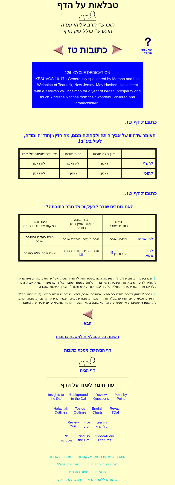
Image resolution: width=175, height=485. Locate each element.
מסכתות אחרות (60, 457)
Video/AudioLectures (104, 438)
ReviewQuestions (101, 396)
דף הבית (87, 368)
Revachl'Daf (115, 410)
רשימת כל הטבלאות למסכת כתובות (87, 336)
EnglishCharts (97, 410)
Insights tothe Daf (56, 396)
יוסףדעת (87, 424)
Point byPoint (120, 396)
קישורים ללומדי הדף (103, 479)
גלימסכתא (66, 438)
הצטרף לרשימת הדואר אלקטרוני (102, 457)
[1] (111, 252)
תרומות (100, 472)
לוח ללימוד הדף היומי (102, 464)
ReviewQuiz (73, 424)
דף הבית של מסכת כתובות (87, 350)
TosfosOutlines (80, 410)
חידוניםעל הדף (102, 424)
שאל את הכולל (68, 464)
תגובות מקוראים (69, 479)
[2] (81, 254)
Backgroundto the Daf (78, 396)
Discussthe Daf (84, 438)
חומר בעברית (78, 472)
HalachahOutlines (61, 410)
